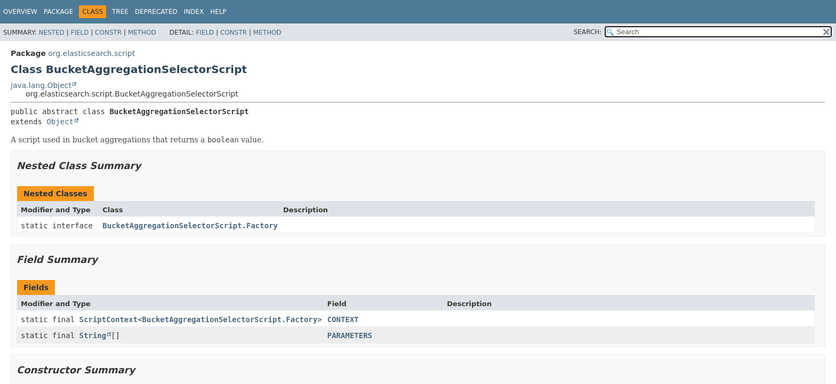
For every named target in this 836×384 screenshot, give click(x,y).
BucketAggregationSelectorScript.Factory (190, 225)
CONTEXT (343, 319)
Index (194, 11)
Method (142, 32)
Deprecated (156, 11)
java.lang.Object (41, 85)
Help (218, 11)
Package (58, 11)
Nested (51, 32)
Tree (120, 11)
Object (60, 121)
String (93, 335)
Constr (108, 32)
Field (79, 32)
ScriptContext (108, 319)
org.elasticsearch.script (91, 53)
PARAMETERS (349, 335)
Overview (20, 11)
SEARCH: (588, 32)
